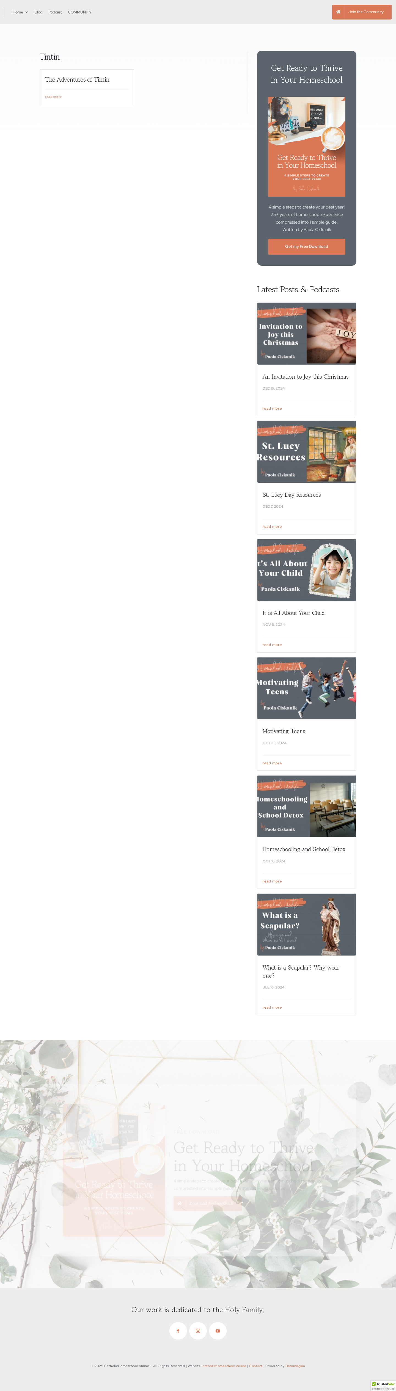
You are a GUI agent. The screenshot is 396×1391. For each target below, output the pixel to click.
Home (18, 12)
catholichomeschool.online (224, 1366)
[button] (383, 1386)
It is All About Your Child (293, 615)
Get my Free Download (306, 248)
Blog (38, 12)
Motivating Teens (284, 733)
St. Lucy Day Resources (292, 496)
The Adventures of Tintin (77, 81)
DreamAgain (295, 1366)
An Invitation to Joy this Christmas (306, 378)
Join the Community (366, 11)
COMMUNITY (80, 12)
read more (53, 98)
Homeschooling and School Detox (304, 851)
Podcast (55, 12)
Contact (256, 1366)
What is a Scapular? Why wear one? (301, 973)
